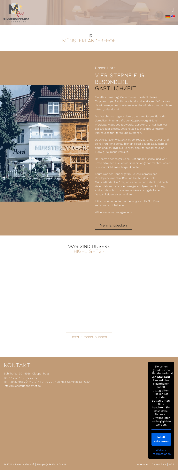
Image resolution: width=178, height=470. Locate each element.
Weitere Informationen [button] (161, 452)
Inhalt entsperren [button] (161, 439)
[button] (173, 10)
